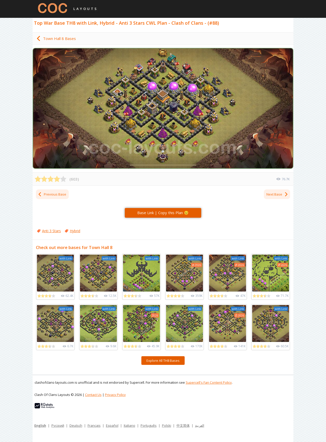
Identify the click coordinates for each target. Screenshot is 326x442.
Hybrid (75, 230)
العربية (199, 425)
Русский (57, 425)
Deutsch (76, 425)
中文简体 (183, 425)
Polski (166, 425)
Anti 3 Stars (51, 230)
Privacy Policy (115, 394)
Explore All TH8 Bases (163, 360)
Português (149, 425)
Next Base (277, 194)
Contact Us (93, 394)
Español (112, 425)
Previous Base (52, 194)
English (40, 425)
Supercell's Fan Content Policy (209, 382)
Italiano (129, 425)
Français (94, 425)
